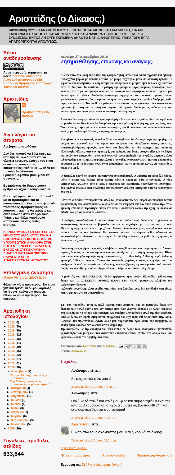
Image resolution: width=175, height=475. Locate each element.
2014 (12, 351)
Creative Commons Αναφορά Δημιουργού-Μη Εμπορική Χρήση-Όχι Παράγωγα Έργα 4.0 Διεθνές (28, 81)
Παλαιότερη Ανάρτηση (154, 455)
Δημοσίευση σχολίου (74, 448)
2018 (12, 334)
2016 (12, 343)
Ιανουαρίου (19, 424)
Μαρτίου (17, 416)
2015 (12, 347)
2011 (12, 363)
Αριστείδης (80, 424)
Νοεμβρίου (19, 388)
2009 (12, 428)
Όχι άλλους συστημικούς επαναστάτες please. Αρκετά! (30, 383)
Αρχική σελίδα (113, 455)
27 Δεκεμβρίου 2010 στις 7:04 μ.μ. (93, 386)
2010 (12, 367)
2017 (12, 339)
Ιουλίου (16, 400)
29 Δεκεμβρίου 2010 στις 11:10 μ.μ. (94, 440)
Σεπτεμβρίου (20, 392)
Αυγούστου (19, 396)
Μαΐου (15, 408)
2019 (12, 330)
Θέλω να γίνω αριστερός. (25, 277)
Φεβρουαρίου (20, 420)
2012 (12, 359)
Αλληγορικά (79, 351)
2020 (12, 326)
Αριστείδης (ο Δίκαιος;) (56, 18)
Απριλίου (17, 412)
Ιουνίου (16, 404)
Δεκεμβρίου (19, 371)
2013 (12, 355)
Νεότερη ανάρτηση (75, 455)
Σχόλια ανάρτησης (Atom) (102, 464)
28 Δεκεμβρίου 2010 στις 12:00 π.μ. (94, 418)
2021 (12, 322)
